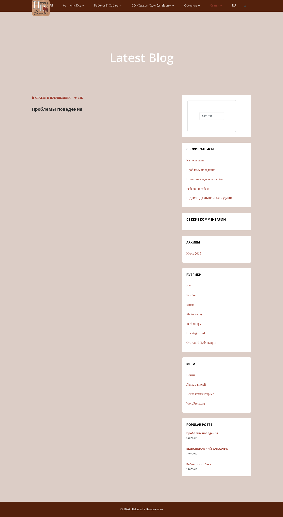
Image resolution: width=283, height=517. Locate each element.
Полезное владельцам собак (205, 179)
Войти (190, 375)
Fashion (191, 295)
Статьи (216, 5)
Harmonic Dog (73, 5)
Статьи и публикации (53, 97)
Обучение (192, 5)
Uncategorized (195, 333)
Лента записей (196, 384)
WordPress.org (195, 403)
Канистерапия (195, 160)
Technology (193, 323)
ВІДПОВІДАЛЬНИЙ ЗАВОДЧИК (209, 198)
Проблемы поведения (57, 109)
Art (188, 286)
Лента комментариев (200, 394)
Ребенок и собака (107, 5)
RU (235, 5)
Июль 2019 (193, 253)
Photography (194, 314)
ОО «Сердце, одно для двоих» (152, 5)
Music (190, 304)
